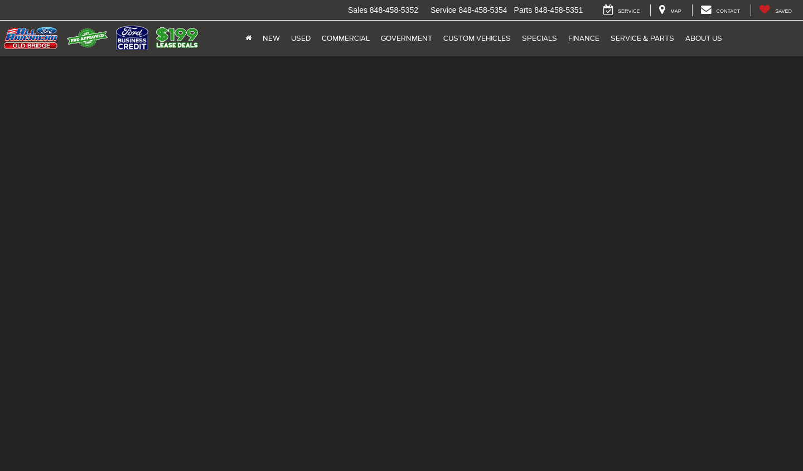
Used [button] (301, 38)
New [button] (271, 38)
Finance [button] (583, 38)
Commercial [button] (346, 38)
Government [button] (406, 38)
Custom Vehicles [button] (477, 38)
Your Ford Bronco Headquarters (401, 267)
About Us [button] (703, 38)
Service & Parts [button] (642, 38)
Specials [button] (539, 38)
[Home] (248, 38)
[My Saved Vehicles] (775, 10)
